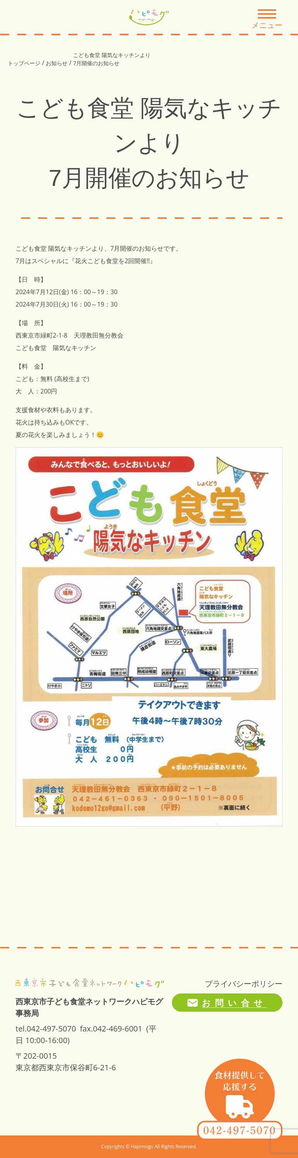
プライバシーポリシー (243, 983)
